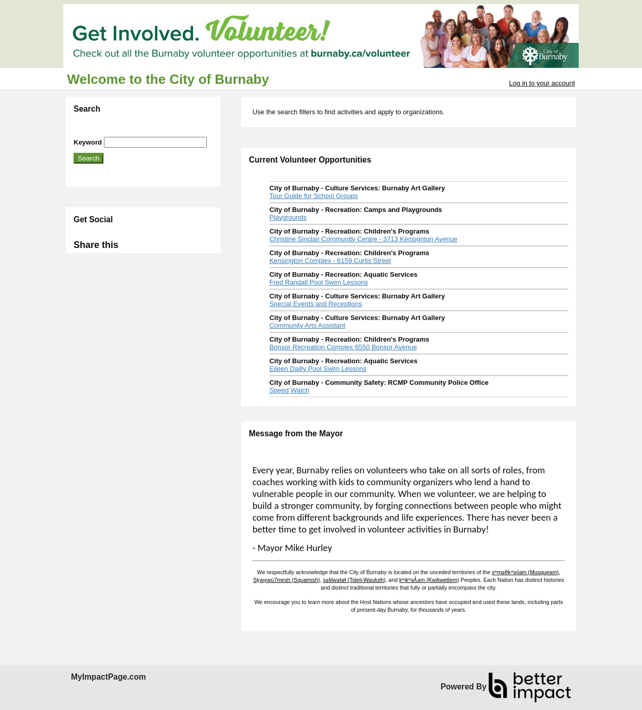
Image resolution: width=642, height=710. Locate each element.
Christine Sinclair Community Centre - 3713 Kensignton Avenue (363, 239)
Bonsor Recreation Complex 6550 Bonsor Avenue (343, 347)
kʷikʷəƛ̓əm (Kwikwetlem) (429, 580)
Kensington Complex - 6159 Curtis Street (330, 260)
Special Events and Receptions (316, 304)
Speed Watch (290, 390)
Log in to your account (542, 83)
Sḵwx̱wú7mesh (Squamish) (286, 580)
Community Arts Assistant (307, 325)
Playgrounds (288, 217)
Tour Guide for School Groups (314, 196)
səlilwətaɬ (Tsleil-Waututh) (354, 580)
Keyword (88, 142)
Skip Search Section (104, 133)
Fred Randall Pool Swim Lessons (319, 282)
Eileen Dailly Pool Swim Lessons (318, 368)
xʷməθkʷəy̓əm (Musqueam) (525, 572)
